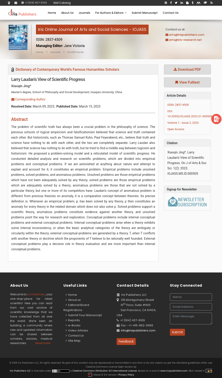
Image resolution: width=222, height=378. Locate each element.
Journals (84, 13)
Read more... (43, 343)
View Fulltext (187, 82)
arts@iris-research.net (185, 40)
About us (73, 300)
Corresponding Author (28, 99)
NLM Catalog (62, 3)
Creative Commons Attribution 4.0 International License (105, 370)
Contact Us (171, 13)
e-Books (73, 325)
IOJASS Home (75, 52)
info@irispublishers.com (138, 330)
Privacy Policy (126, 374)
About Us (67, 13)
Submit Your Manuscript (84, 315)
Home (52, 13)
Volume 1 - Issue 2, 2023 (183, 122)
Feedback (126, 341)
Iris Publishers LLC (20, 370)
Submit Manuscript (145, 13)
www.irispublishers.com (174, 370)
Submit (177, 332)
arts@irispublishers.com (186, 35)
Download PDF (187, 69)
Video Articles (77, 330)
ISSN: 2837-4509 (178, 104)
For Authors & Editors (111, 13)
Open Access (175, 129)
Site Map (73, 341)
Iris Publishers (36, 294)
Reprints (73, 320)
